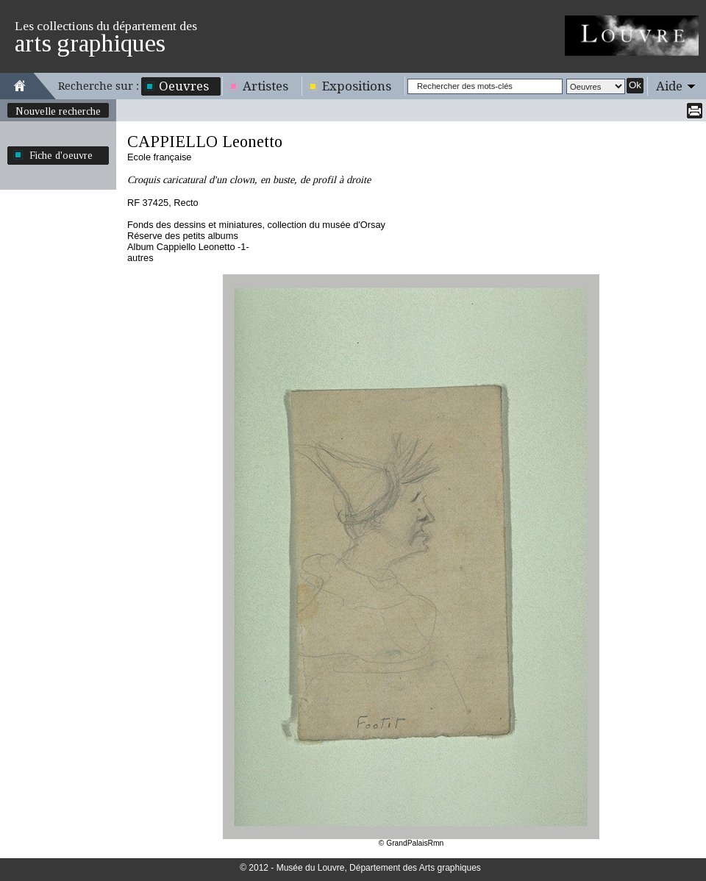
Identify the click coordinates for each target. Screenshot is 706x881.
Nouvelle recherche (58, 111)
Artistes (265, 86)
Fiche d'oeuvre (61, 155)
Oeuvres (184, 86)
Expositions (356, 86)
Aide (669, 86)
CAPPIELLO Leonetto (204, 141)
